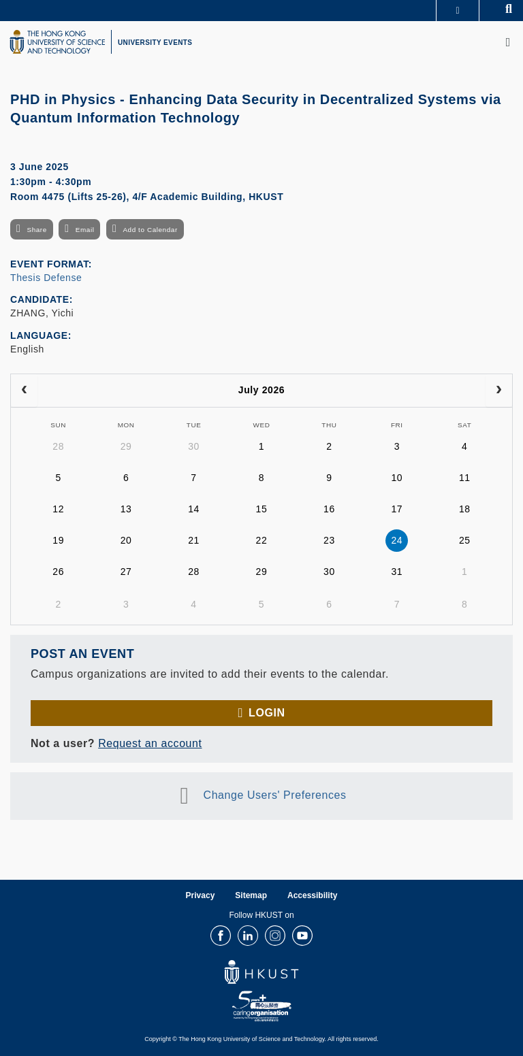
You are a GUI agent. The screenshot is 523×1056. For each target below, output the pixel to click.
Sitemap (251, 895)
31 (396, 571)
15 (262, 509)
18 (465, 509)
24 (396, 540)
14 (194, 509)
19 (58, 540)
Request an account (150, 743)
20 (126, 540)
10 (396, 477)
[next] (499, 390)
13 (126, 509)
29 (126, 446)
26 (58, 571)
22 (262, 540)
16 (329, 509)
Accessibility (312, 895)
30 (194, 446)
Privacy (200, 895)
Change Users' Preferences (275, 796)
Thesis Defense (46, 277)
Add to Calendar (150, 229)
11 (465, 477)
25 (465, 540)
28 (58, 446)
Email (85, 229)
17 (396, 509)
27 (126, 571)
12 (58, 509)
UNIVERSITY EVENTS (155, 42)
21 (194, 540)
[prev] (24, 390)
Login (267, 713)
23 (329, 540)
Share (36, 229)
